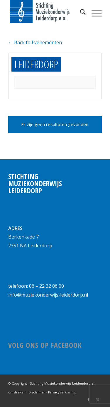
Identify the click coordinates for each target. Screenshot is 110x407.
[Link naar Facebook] (88, 399)
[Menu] (94, 12)
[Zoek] (80, 12)
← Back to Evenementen (35, 42)
